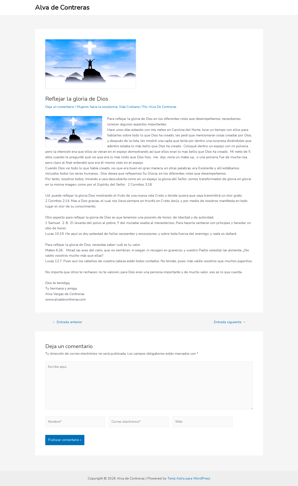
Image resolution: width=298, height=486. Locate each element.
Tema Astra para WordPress (189, 478)
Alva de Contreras (62, 7)
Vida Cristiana (132, 106)
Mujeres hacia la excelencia (99, 106)
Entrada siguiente (229, 322)
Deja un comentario (60, 106)
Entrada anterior (67, 322)
